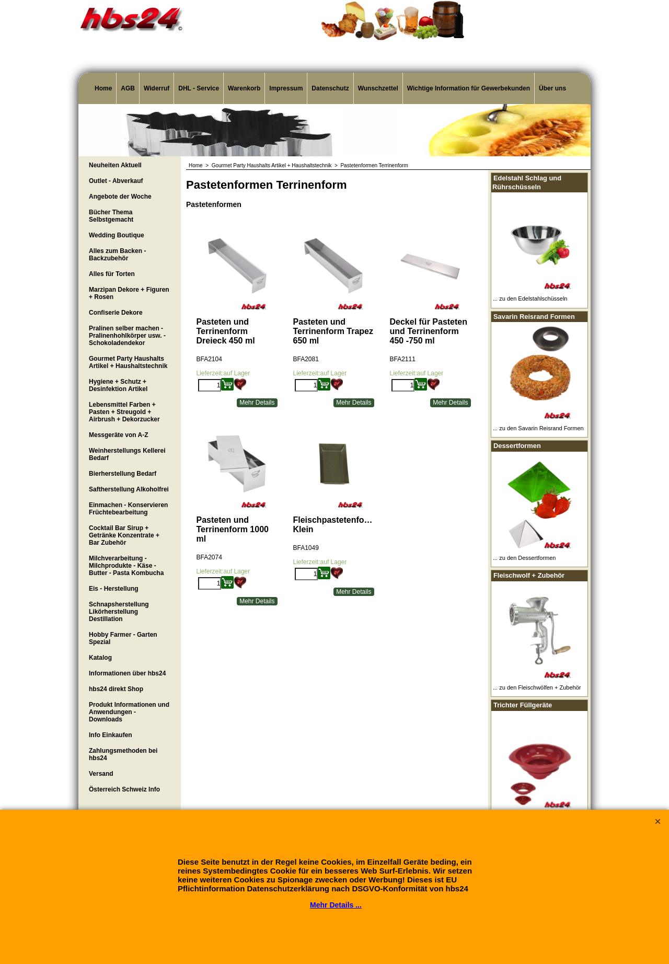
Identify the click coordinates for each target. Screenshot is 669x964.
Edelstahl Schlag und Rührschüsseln (526, 182)
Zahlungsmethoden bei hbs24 (123, 754)
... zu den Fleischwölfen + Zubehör (537, 687)
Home (103, 88)
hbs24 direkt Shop (116, 689)
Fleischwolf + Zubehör (528, 575)
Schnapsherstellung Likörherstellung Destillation (119, 612)
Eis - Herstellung (114, 588)
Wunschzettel (378, 88)
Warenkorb (244, 88)
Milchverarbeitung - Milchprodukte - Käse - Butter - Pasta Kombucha (126, 566)
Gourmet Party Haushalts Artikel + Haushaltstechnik (128, 362)
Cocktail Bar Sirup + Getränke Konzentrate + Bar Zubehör (124, 535)
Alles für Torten (112, 274)
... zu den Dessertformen (524, 558)
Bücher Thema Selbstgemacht (111, 216)
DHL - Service (198, 88)
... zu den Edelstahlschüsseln (530, 298)
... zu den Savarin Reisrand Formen (538, 428)
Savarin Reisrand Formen (534, 316)
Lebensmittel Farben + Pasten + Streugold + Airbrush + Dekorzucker (124, 412)
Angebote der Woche (120, 196)
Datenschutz (330, 88)
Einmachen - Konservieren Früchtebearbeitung (128, 508)
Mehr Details (256, 402)
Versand (101, 773)
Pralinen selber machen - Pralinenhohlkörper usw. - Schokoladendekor (127, 336)
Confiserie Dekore (116, 312)
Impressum (286, 88)
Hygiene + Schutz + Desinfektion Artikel (118, 385)
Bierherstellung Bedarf (122, 473)
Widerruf (156, 88)
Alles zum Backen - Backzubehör (117, 254)
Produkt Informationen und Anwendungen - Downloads (129, 712)
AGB (128, 88)
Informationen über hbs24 (127, 673)
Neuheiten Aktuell (115, 165)
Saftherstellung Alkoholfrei (129, 489)
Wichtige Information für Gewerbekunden (468, 88)
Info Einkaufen (110, 735)
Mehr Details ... (336, 905)
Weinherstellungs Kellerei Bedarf (127, 454)
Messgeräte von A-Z (118, 435)
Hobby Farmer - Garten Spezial (123, 638)
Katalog (100, 657)
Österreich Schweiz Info (124, 789)
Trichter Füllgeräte (522, 705)
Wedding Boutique (116, 235)
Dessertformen (517, 446)
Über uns (552, 88)
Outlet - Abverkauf (116, 181)
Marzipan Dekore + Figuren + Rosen (129, 293)
